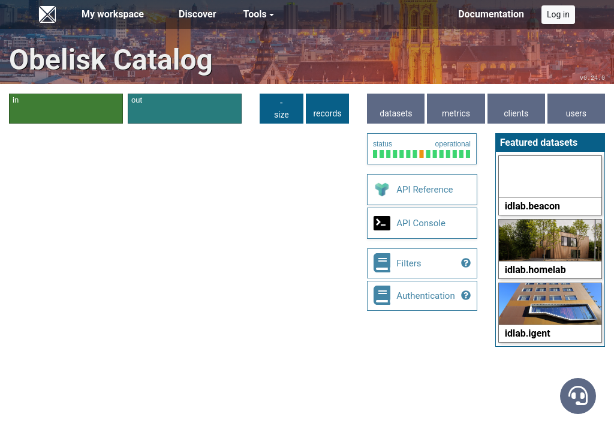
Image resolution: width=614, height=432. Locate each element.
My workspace (113, 14)
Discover (197, 14)
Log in (558, 14)
